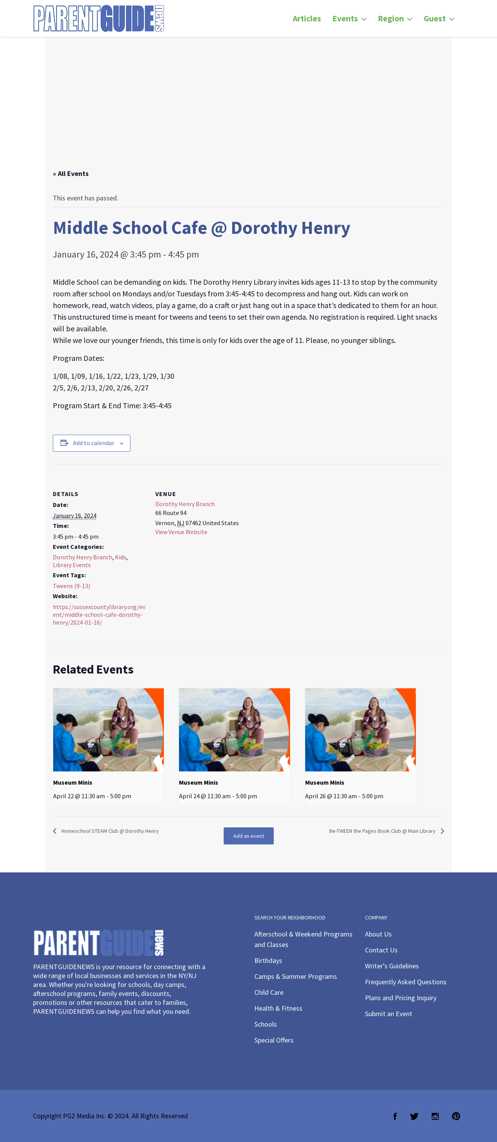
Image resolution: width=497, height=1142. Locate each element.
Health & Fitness (278, 1008)
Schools (265, 1024)
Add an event (248, 835)
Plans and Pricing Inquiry (400, 997)
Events (345, 18)
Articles (307, 18)
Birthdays (268, 960)
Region (391, 18)
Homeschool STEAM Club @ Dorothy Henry (109, 830)
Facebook (395, 1116)
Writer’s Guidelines (392, 965)
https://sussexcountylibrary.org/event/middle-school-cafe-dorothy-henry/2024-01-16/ (99, 614)
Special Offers (274, 1040)
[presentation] (108, 729)
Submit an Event (388, 1013)
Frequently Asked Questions (406, 981)
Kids (120, 557)
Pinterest (456, 1116)
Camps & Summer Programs (295, 976)
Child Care (268, 992)
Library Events (72, 565)
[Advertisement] (248, 110)
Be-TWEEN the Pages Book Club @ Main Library (383, 830)
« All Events (71, 173)
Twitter (414, 1116)
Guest (435, 18)
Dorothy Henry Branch (82, 557)
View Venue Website (181, 532)
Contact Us (381, 949)
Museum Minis (72, 782)
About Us (378, 934)
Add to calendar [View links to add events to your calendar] (93, 443)
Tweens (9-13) (71, 586)
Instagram (435, 1116)
